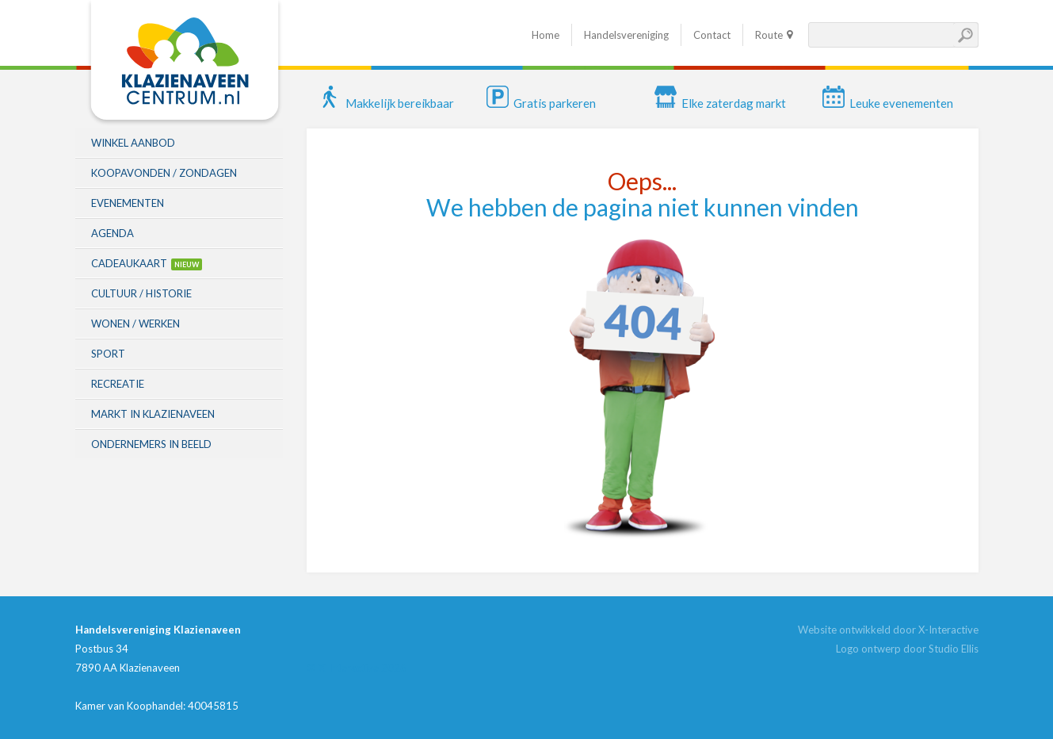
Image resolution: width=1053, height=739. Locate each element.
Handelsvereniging (626, 35)
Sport (108, 353)
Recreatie (117, 383)
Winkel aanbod (133, 142)
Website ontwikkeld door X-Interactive (888, 629)
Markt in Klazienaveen (153, 414)
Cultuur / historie (141, 293)
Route (769, 35)
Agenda (112, 233)
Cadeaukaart (129, 263)
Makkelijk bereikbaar (386, 103)
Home (545, 35)
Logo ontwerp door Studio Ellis (907, 648)
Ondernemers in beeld (151, 444)
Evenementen (127, 203)
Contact (712, 35)
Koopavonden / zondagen (164, 173)
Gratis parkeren (541, 103)
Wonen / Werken (135, 323)
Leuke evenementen (887, 103)
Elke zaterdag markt (720, 103)
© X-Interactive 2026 (356, 667)
